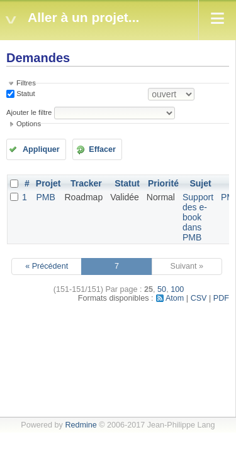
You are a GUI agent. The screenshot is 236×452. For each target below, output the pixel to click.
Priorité (163, 183)
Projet (48, 183)
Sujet (200, 183)
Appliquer (41, 149)
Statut (24, 93)
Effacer (102, 149)
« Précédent (46, 266)
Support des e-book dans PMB (198, 217)
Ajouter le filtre (29, 112)
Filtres (26, 83)
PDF (221, 298)
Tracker (86, 183)
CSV (199, 298)
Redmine (80, 425)
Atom (175, 298)
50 (161, 289)
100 (177, 289)
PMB (45, 197)
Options (28, 123)
